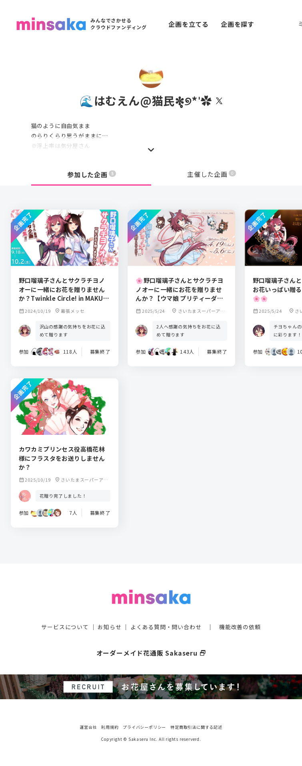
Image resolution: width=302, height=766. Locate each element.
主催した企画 (211, 174)
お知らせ (109, 626)
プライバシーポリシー (144, 726)
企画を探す (237, 24)
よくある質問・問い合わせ (166, 626)
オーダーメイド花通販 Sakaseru (151, 652)
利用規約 (109, 726)
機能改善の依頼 (240, 626)
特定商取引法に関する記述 (196, 726)
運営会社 (88, 726)
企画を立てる (188, 24)
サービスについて (64, 626)
